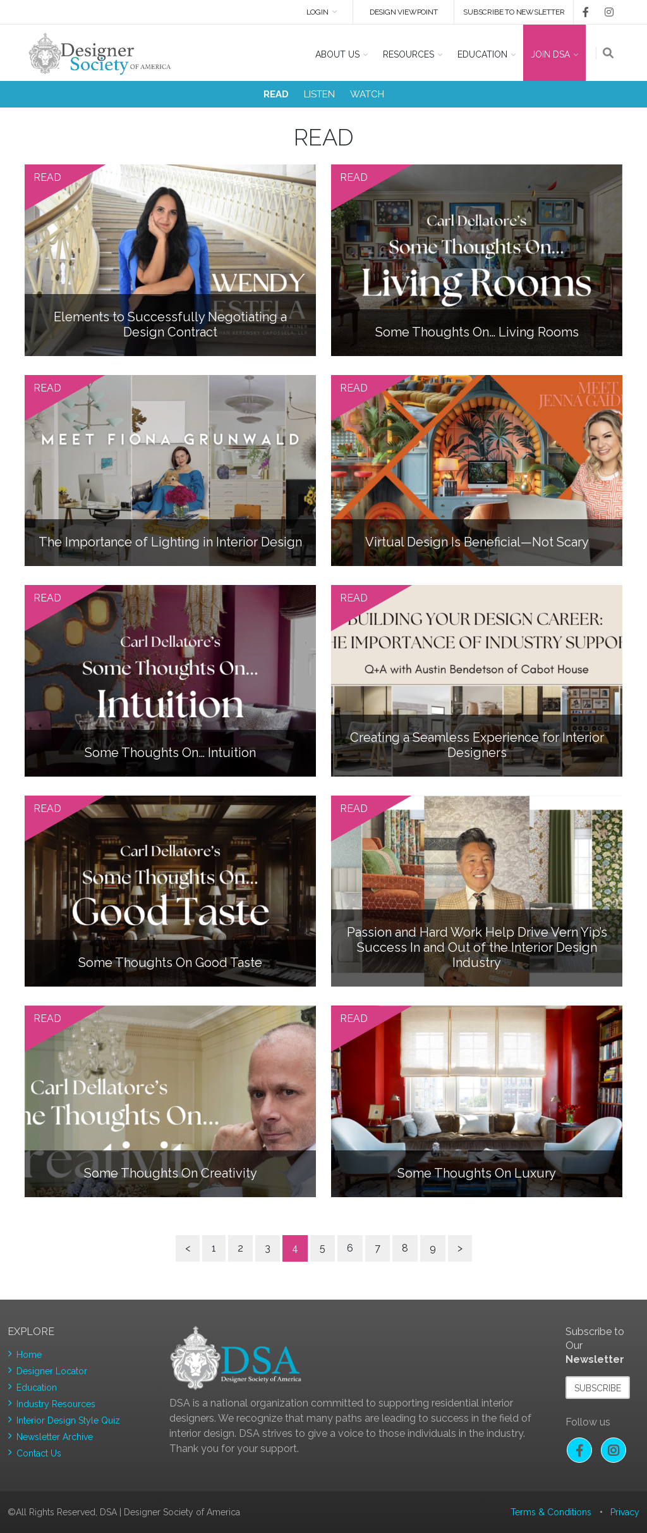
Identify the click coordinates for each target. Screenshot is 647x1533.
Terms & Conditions (551, 1512)
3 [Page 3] (267, 1248)
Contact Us (38, 1453)
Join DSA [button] (550, 54)
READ (276, 94)
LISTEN (319, 94)
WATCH (367, 94)
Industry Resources (55, 1404)
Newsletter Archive (54, 1437)
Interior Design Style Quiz (68, 1420)
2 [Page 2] (240, 1248)
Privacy (624, 1512)
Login (317, 12)
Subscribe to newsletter (513, 12)
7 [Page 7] (377, 1248)
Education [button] (482, 54)
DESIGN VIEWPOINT (404, 12)
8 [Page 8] (405, 1248)
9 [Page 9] (433, 1248)
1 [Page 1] (214, 1248)
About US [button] (337, 54)
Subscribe (597, 1388)
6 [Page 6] (350, 1248)
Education (36, 1387)
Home (29, 1355)
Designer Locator (51, 1371)
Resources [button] (408, 54)
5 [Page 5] (322, 1248)
